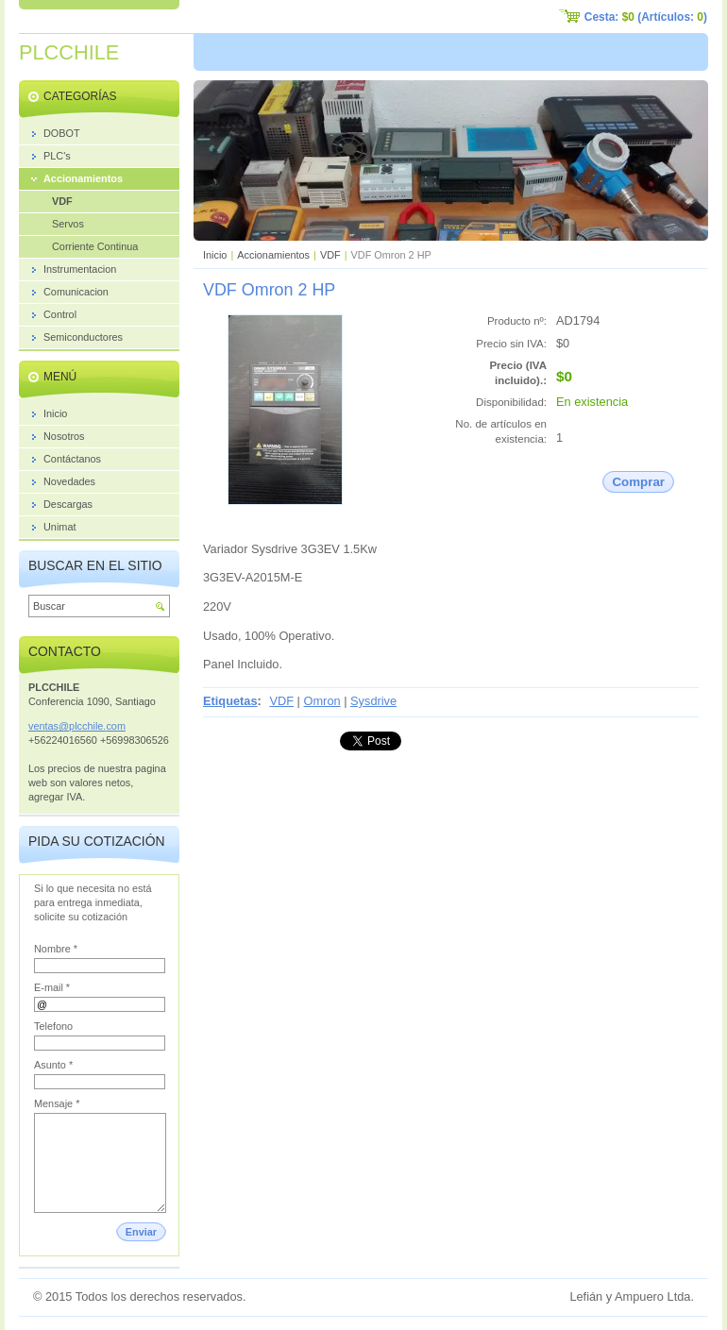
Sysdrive (373, 701)
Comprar (638, 482)
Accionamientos (273, 255)
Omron (322, 701)
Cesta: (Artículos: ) (645, 17)
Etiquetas (230, 701)
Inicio (215, 255)
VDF (330, 255)
